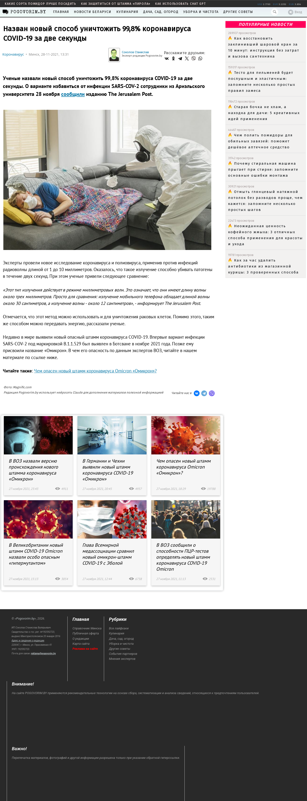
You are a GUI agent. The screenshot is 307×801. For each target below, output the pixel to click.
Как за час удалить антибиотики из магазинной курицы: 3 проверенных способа (263, 266)
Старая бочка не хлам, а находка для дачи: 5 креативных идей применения (264, 113)
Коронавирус (13, 54)
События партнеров (123, 654)
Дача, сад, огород (160, 12)
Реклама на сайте (85, 648)
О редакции (80, 638)
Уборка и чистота (200, 12)
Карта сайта (80, 643)
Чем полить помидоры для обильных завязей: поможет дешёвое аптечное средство (260, 141)
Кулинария (127, 12)
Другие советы (238, 12)
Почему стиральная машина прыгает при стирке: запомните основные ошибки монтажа (263, 169)
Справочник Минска (86, 628)
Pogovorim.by (25, 618)
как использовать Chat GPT (180, 4)
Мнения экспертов (122, 659)
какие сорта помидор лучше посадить (40, 4)
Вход (295, 12)
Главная (61, 12)
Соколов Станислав (135, 52)
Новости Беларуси (92, 12)
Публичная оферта (85, 633)
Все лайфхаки (119, 628)
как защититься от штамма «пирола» (115, 4)
